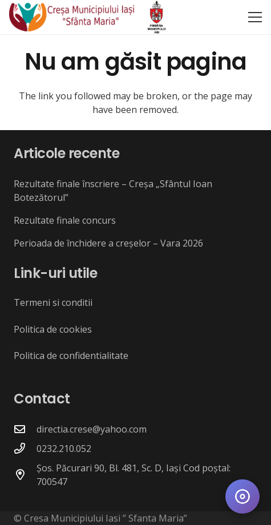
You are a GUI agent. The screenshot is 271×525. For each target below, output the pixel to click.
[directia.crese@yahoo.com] (25, 428)
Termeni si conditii (53, 302)
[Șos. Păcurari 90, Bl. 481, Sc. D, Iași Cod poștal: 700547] (25, 474)
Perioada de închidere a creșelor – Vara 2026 (108, 243)
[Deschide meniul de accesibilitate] (242, 496)
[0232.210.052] (25, 448)
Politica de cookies (53, 329)
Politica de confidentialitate (71, 355)
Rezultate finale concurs (65, 220)
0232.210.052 (64, 448)
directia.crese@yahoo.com (92, 429)
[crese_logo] (71, 17)
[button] (255, 17)
